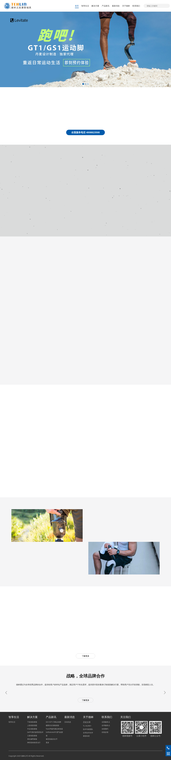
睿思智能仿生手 (51, 739)
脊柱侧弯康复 (32, 739)
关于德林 (126, 6)
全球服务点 (106, 725)
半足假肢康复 (32, 729)
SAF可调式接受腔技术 (35, 732)
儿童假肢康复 (32, 735)
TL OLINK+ (87, 726)
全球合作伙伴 (88, 732)
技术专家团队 (88, 729)
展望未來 (86, 736)
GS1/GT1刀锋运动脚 (53, 722)
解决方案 (95, 6)
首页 (77, 6)
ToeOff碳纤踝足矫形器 (54, 729)
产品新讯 (105, 6)
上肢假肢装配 (32, 725)
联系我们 (136, 6)
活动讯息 (67, 722)
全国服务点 (106, 722)
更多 (47, 742)
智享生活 (85, 6)
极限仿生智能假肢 (52, 725)
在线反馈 (105, 732)
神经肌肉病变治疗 (33, 742)
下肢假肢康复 (32, 722)
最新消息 (116, 6)
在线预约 (105, 729)
